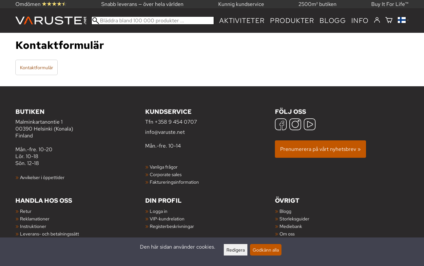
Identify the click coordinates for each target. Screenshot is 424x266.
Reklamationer (34, 218)
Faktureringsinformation (174, 182)
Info (360, 20)
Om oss (287, 234)
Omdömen (41, 4)
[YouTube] (310, 125)
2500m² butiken (318, 4)
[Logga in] (377, 20)
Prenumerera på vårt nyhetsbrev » (320, 149)
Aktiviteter (242, 20)
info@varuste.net (165, 132)
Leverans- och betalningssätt (49, 234)
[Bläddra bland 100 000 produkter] (152, 20)
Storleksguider (294, 218)
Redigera (235, 250)
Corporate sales (166, 174)
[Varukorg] (389, 20)
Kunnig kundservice (241, 4)
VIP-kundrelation (167, 218)
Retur (25, 211)
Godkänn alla (266, 250)
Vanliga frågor (164, 167)
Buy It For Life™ (390, 4)
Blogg (285, 211)
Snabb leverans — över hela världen (142, 4)
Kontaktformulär (36, 67)
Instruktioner (33, 226)
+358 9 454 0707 (176, 121)
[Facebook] (281, 125)
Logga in (158, 211)
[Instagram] (295, 125)
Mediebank (290, 226)
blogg (332, 20)
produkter (292, 20)
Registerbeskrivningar (172, 226)
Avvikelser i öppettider (42, 177)
